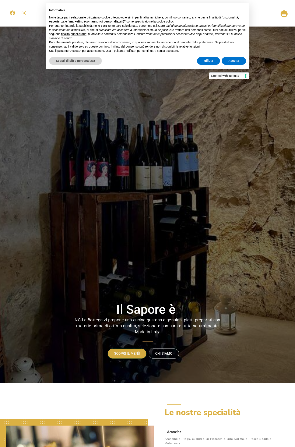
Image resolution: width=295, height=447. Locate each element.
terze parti (114, 25)
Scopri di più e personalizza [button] (75, 60)
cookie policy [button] (165, 21)
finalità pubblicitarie (73, 34)
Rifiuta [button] (208, 60)
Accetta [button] (233, 60)
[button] (284, 13)
